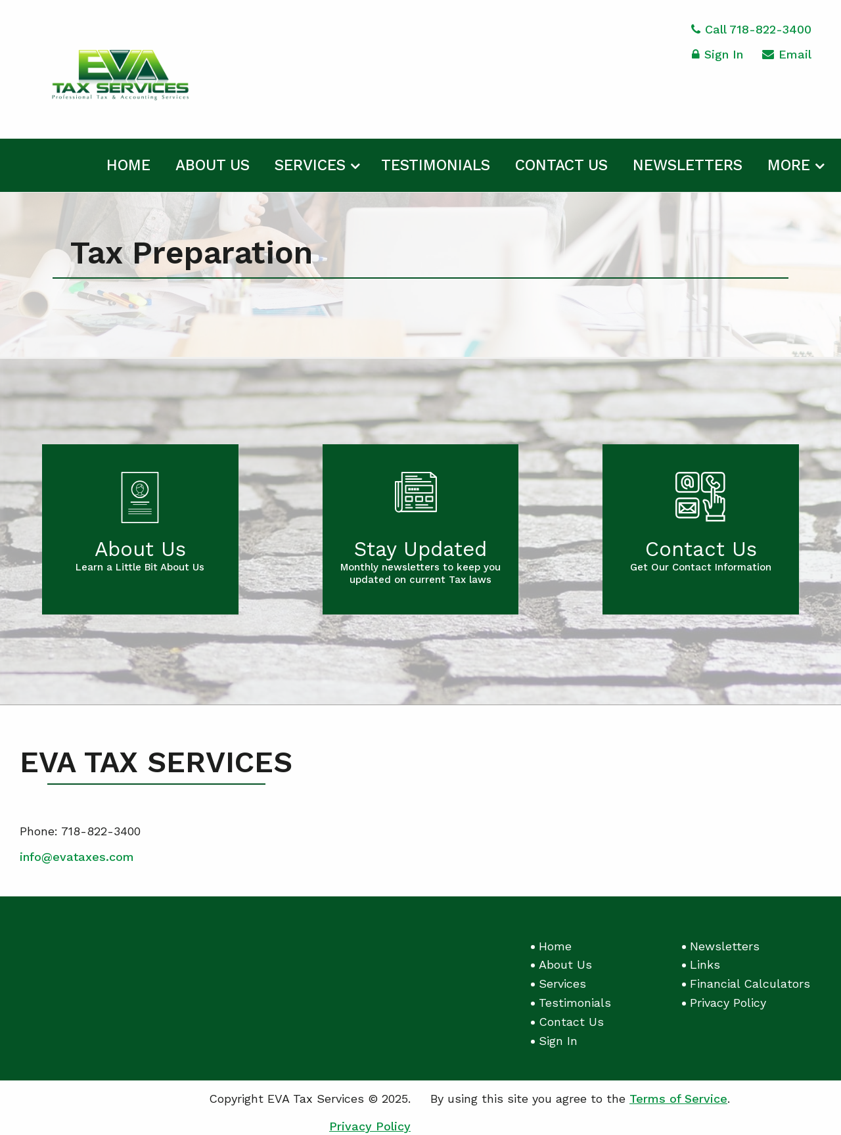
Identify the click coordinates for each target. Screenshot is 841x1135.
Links (705, 964)
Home (128, 165)
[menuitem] (128, 163)
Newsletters (687, 165)
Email (786, 56)
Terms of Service (678, 1098)
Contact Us (561, 165)
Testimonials (435, 165)
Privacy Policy (728, 1002)
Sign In (717, 56)
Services (310, 165)
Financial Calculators (750, 983)
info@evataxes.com (77, 857)
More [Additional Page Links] (788, 165)
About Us (212, 165)
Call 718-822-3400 (751, 29)
